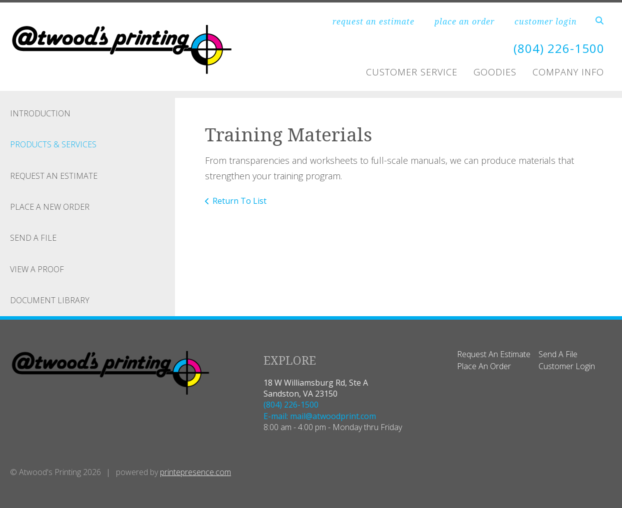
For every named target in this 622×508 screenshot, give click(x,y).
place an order (464, 21)
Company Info (568, 72)
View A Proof (37, 269)
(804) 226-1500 (559, 48)
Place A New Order (50, 206)
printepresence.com (195, 472)
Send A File (33, 237)
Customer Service (412, 72)
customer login (545, 21)
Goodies (495, 72)
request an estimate (373, 21)
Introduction (40, 113)
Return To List (239, 200)
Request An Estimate (54, 175)
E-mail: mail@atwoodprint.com (320, 416)
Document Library (50, 300)
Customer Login (566, 366)
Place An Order (484, 366)
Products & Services (53, 144)
